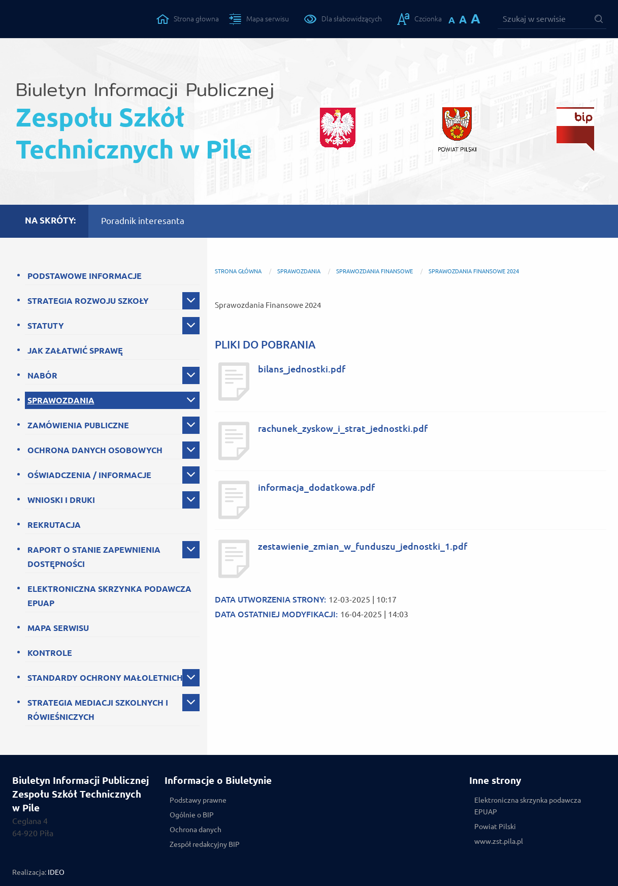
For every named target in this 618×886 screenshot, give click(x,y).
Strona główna (238, 271)
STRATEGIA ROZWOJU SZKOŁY (88, 300)
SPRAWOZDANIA (60, 400)
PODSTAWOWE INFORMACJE (84, 275)
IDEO (56, 872)
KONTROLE (49, 652)
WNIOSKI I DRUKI (61, 499)
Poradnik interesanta (142, 221)
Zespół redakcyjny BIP (205, 844)
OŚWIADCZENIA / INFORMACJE (89, 475)
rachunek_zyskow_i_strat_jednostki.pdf (343, 428)
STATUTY (45, 325)
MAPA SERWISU (58, 627)
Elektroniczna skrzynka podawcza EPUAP (527, 806)
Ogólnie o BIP (192, 815)
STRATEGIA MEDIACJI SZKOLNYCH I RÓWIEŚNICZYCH (97, 709)
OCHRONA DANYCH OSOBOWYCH (94, 450)
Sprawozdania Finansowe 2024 (474, 271)
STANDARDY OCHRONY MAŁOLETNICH (105, 677)
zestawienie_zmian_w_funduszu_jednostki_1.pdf (362, 546)
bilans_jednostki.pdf (301, 369)
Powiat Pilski (495, 826)
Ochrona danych (195, 830)
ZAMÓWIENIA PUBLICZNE (78, 425)
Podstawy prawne (198, 800)
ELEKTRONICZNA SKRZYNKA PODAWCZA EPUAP (109, 596)
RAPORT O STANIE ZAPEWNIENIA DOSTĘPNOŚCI (93, 556)
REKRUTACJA (54, 524)
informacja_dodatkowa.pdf (316, 487)
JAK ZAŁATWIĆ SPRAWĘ (75, 350)
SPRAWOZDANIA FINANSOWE (374, 271)
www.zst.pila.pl (498, 841)
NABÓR (42, 375)
